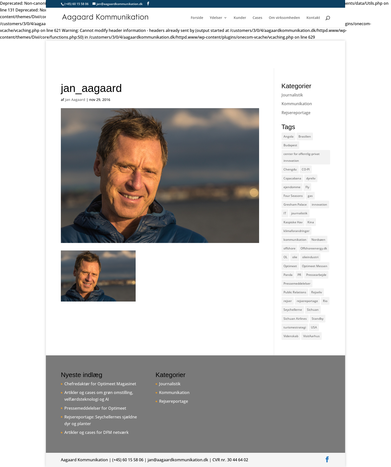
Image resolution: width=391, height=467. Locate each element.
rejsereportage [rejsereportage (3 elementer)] (307, 301)
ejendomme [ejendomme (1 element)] (292, 187)
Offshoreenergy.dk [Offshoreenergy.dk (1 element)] (313, 248)
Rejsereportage (296, 112)
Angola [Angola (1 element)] (288, 136)
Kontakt (313, 18)
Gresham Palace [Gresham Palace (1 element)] (295, 204)
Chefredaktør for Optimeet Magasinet (100, 384)
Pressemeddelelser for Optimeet (95, 408)
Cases (257, 18)
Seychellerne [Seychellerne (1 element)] (293, 310)
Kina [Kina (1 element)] (310, 222)
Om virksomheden (284, 18)
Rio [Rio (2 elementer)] (325, 301)
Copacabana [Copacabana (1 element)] (292, 178)
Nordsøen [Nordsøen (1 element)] (318, 239)
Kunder (240, 18)
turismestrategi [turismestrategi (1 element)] (295, 327)
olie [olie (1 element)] (294, 257)
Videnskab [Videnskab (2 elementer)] (291, 336)
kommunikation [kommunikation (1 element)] (295, 239)
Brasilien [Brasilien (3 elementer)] (304, 136)
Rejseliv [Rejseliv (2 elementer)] (316, 292)
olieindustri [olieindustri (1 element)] (310, 257)
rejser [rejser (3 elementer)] (288, 301)
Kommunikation (297, 103)
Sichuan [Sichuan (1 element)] (313, 310)
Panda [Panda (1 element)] (288, 275)
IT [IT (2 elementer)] (285, 213)
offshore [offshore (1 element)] (289, 248)
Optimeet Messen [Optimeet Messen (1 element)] (314, 266)
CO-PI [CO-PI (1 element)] (306, 169)
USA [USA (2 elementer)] (314, 327)
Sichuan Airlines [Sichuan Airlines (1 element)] (295, 318)
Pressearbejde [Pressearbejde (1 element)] (316, 275)
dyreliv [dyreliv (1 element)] (310, 178)
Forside (197, 18)
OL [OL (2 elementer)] (285, 257)
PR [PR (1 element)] (299, 275)
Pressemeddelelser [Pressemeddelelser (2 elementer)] (297, 283)
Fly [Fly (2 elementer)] (307, 187)
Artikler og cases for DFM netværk (96, 432)
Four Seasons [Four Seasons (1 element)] (293, 196)
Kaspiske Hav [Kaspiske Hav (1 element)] (293, 222)
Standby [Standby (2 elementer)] (317, 318)
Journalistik (292, 95)
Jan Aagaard (75, 99)
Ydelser (216, 18)
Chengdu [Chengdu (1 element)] (290, 169)
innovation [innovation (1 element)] (319, 204)
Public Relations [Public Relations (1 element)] (295, 292)
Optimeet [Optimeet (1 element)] (290, 266)
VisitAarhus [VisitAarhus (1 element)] (311, 336)
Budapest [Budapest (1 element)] (290, 145)
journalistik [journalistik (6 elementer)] (299, 213)
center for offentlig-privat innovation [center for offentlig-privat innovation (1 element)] (302, 157)
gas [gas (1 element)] (310, 196)
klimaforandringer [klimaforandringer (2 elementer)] (296, 231)
